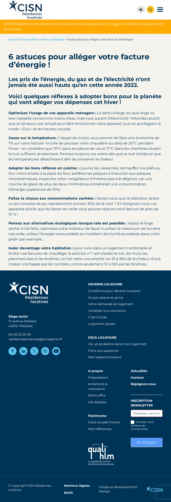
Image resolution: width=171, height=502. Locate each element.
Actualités (30, 39)
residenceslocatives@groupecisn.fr (35, 339)
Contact (137, 378)
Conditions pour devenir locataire (114, 291)
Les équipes (97, 402)
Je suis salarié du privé (105, 298)
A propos (95, 371)
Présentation (98, 378)
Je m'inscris (146, 442)
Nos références (99, 429)
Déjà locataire (102, 338)
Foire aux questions (103, 351)
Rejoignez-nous (143, 384)
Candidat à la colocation (107, 311)
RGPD (68, 492)
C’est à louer (97, 317)
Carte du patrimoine (104, 422)
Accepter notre (142, 425)
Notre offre (96, 395)
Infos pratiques (52, 39)
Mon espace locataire (104, 357)
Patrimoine (97, 416)
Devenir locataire (105, 284)
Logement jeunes (101, 324)
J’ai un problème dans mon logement (117, 344)
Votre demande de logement (110, 304)
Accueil (14, 39)
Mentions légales (77, 485)
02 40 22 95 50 (19, 334)
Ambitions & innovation (97, 386)
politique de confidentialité (139, 427)
